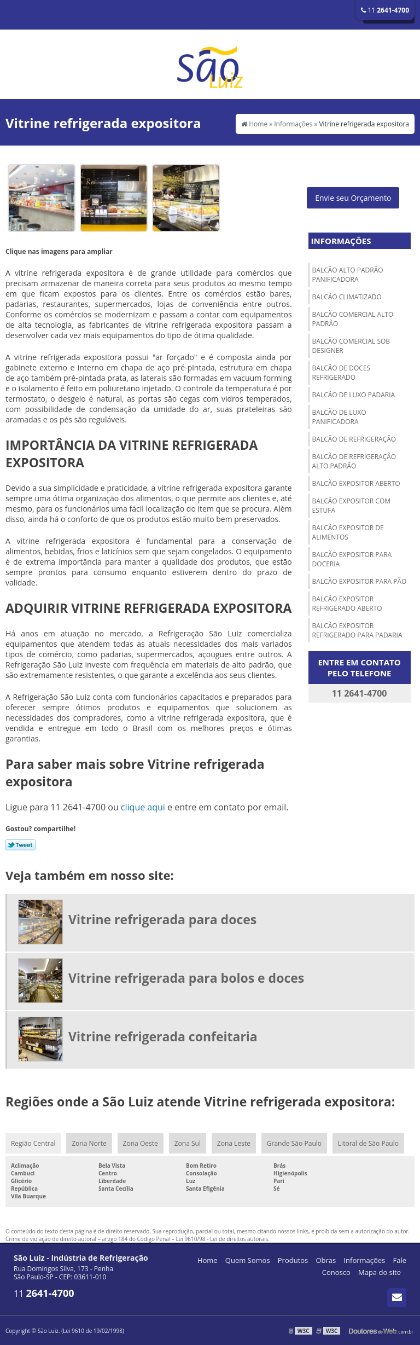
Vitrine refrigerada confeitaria (163, 1036)
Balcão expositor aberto (356, 483)
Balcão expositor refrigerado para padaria (357, 630)
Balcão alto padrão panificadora (347, 274)
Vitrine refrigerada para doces (162, 919)
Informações (341, 240)
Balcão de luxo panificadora (339, 417)
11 (385, 10)
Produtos (293, 1260)
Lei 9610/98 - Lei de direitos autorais (222, 1239)
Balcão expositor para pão (359, 581)
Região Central (33, 1143)
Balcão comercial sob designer (351, 346)
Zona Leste (233, 1143)
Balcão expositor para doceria (352, 559)
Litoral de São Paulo (368, 1143)
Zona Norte (89, 1143)
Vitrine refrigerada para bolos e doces (186, 978)
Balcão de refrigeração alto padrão (354, 461)
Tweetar (20, 844)
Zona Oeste (140, 1143)
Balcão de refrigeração (354, 439)
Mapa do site (379, 1272)
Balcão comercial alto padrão (353, 319)
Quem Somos (247, 1260)
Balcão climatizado (347, 297)
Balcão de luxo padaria (353, 394)
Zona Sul (187, 1143)
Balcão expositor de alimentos (348, 532)
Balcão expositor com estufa (351, 505)
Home (207, 1260)
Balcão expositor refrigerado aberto (347, 603)
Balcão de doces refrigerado (341, 372)
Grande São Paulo (294, 1143)
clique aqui (143, 807)
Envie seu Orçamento (353, 198)
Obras (326, 1260)
